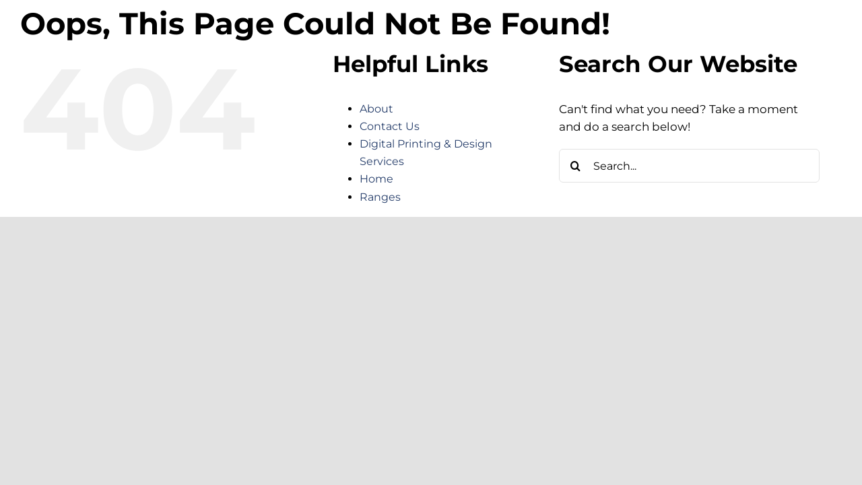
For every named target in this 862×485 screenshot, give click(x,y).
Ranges (380, 197)
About (376, 108)
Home (376, 178)
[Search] (576, 166)
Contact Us (390, 126)
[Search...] (689, 166)
